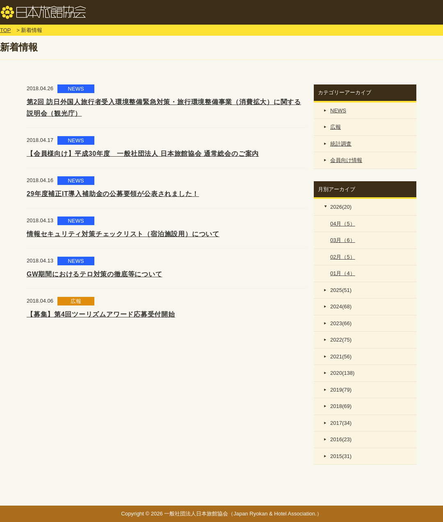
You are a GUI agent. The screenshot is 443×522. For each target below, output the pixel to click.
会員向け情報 (346, 160)
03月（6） (342, 240)
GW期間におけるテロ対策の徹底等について (94, 274)
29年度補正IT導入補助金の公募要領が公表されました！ (113, 193)
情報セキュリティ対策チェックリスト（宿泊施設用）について (123, 233)
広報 (335, 127)
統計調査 (341, 144)
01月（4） (342, 273)
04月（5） (342, 224)
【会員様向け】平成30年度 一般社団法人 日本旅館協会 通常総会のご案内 (143, 153)
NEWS (338, 110)
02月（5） (342, 257)
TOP (5, 30)
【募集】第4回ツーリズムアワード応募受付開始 (101, 314)
